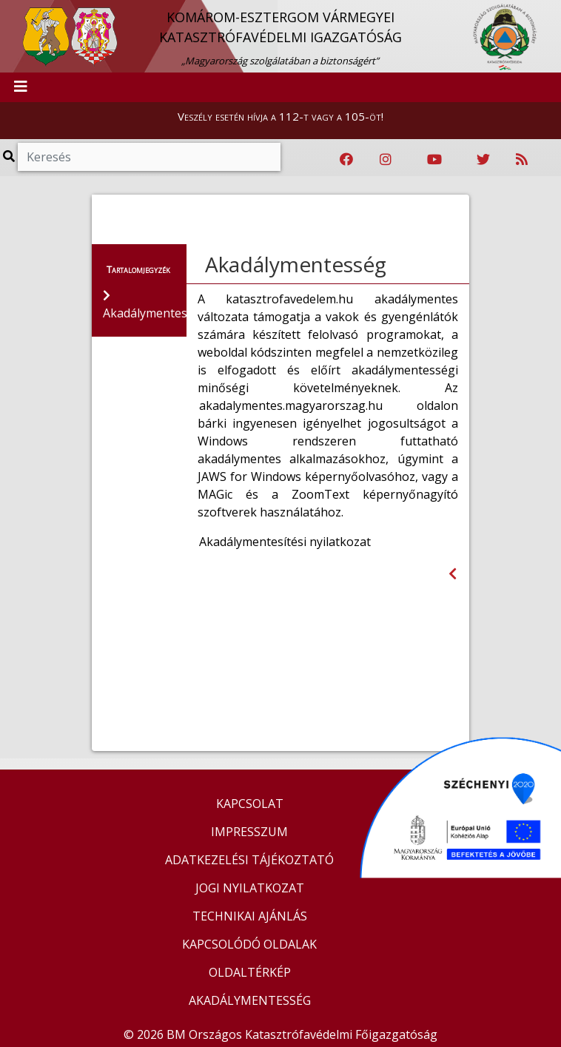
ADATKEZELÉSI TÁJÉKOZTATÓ (249, 860)
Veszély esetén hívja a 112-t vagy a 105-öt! (280, 116)
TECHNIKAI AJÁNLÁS (249, 916)
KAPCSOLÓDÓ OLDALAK (249, 944)
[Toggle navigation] (20, 87)
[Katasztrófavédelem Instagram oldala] (385, 159)
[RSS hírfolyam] (521, 159)
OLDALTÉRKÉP (250, 972)
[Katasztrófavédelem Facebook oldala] (346, 159)
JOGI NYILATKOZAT (249, 888)
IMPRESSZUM (249, 832)
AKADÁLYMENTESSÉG (250, 1000)
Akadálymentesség (295, 264)
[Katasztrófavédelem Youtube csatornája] (434, 159)
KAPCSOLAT (249, 803)
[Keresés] (149, 157)
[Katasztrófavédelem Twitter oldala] (483, 159)
